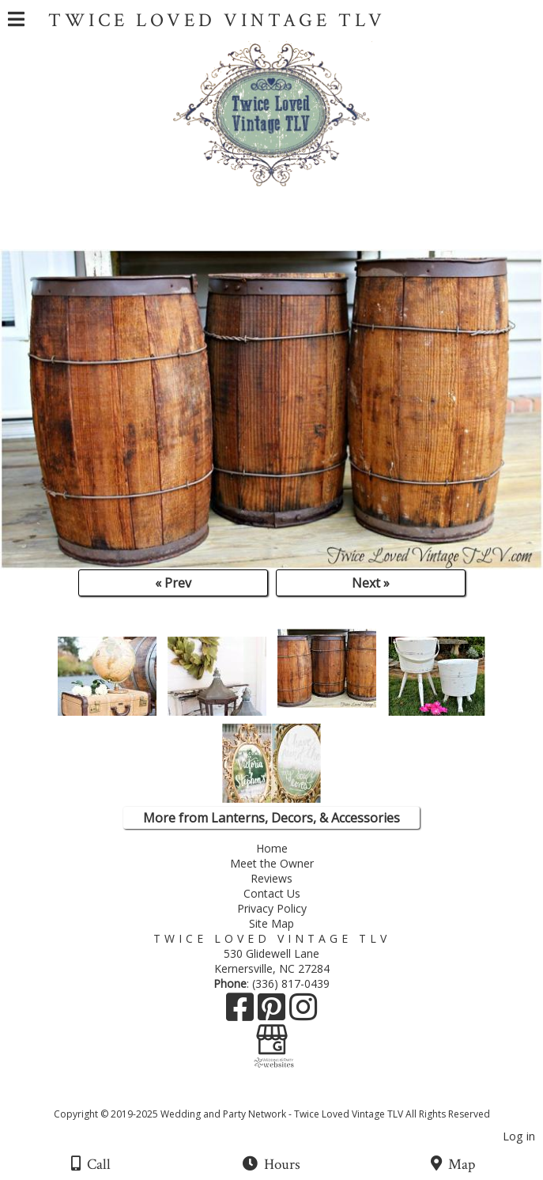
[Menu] (16, 21)
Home (272, 848)
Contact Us (271, 893)
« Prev (173, 583)
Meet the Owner (275, 863)
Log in (519, 1136)
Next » (371, 583)
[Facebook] (242, 1012)
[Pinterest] (273, 1012)
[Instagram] (303, 1012)
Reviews (271, 878)
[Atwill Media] (285, 1096)
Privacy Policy (272, 908)
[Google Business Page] (272, 1034)
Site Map (271, 923)
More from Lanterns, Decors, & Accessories (271, 817)
